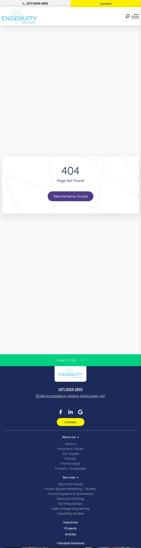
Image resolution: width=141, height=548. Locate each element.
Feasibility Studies (70, 513)
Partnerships (70, 463)
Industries (70, 522)
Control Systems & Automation (71, 494)
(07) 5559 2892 (35, 4)
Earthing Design (70, 504)
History (70, 444)
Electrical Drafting (70, 499)
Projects (70, 528)
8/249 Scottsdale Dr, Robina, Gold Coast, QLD (70, 396)
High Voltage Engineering (71, 508)
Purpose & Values (70, 449)
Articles (70, 534)
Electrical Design (70, 484)
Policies (70, 459)
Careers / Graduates (70, 468)
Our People (70, 454)
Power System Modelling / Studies (70, 489)
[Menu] (135, 16)
